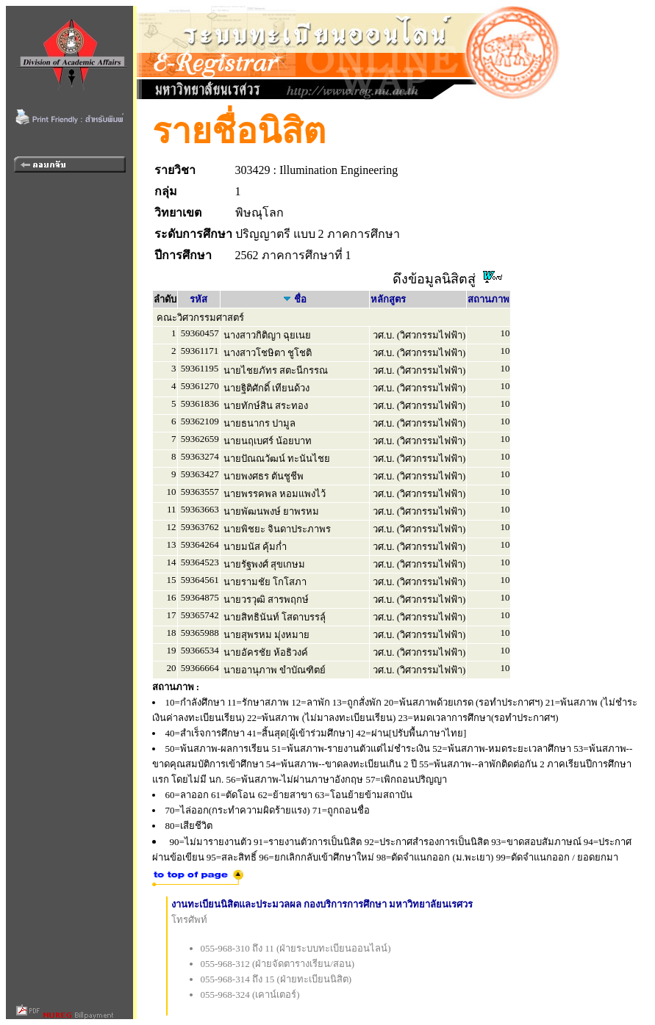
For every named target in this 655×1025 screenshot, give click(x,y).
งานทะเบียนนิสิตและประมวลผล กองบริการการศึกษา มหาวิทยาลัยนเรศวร (322, 904)
